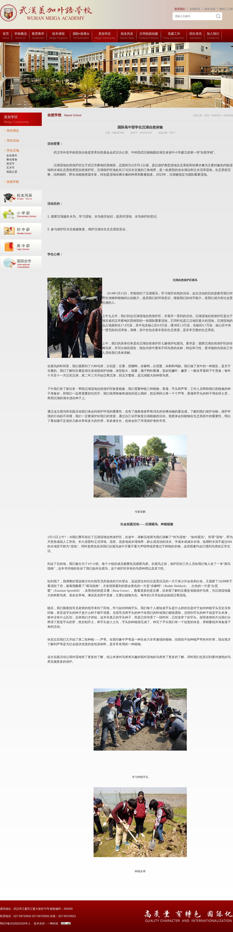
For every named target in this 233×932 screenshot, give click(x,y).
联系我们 (180, 9)
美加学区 (216, 115)
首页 (206, 115)
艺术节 (10, 167)
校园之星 (11, 171)
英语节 (10, 163)
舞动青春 (11, 159)
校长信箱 (209, 9)
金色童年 (11, 155)
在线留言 (195, 9)
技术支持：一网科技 (46, 923)
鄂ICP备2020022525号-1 (15, 923)
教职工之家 (226, 9)
